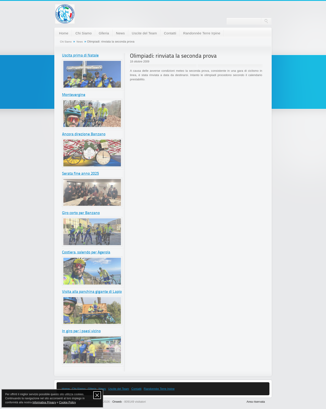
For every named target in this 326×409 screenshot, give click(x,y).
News (120, 33)
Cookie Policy (67, 402)
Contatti (170, 33)
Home (63, 33)
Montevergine (73, 95)
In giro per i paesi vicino (81, 331)
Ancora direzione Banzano (83, 134)
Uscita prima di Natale (80, 55)
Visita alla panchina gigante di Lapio (92, 292)
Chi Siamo (83, 33)
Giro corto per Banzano (81, 213)
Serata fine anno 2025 (80, 174)
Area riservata (256, 401)
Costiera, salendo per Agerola (86, 252)
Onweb (117, 401)
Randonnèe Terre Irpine (201, 33)
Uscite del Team (144, 33)
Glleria (104, 33)
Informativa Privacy (44, 402)
